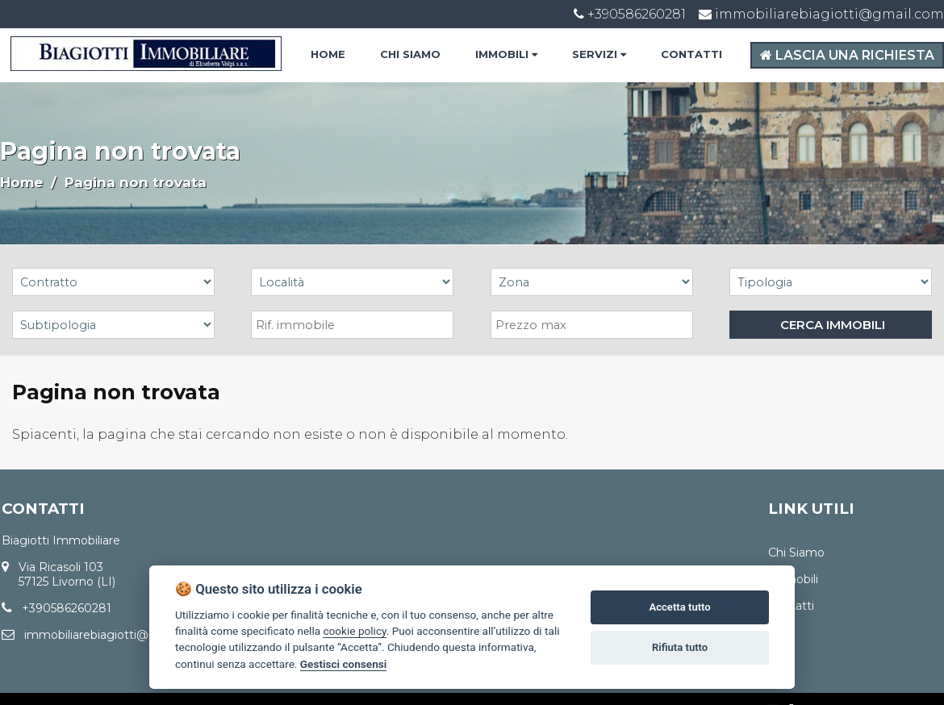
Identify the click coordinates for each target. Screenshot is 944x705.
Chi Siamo (796, 552)
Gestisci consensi (343, 663)
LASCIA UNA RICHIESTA (847, 55)
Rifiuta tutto (680, 647)
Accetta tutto (679, 607)
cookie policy (354, 630)
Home (21, 182)
